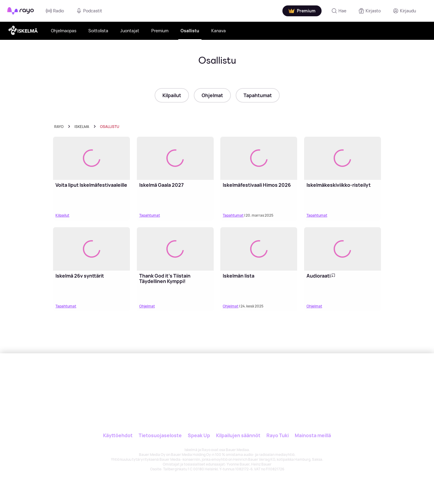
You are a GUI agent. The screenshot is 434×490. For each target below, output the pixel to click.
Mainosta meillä (313, 435)
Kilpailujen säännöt (238, 435)
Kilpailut (171, 95)
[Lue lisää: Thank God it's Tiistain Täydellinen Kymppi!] (175, 249)
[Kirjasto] (369, 11)
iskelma (81, 126)
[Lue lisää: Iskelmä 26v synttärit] (91, 249)
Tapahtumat (258, 95)
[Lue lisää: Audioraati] (342, 249)
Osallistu (190, 30)
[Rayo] (174, 381)
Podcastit (89, 11)
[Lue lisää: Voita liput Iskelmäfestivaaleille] (91, 158)
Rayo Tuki (277, 435)
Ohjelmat (212, 95)
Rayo (59, 126)
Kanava (218, 30)
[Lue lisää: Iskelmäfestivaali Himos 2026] (258, 158)
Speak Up (199, 435)
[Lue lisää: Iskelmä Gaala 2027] (175, 158)
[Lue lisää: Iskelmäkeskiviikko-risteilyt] (342, 158)
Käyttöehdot (118, 435)
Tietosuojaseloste (160, 435)
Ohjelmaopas (63, 30)
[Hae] (338, 11)
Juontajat (129, 30)
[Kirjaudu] (404, 11)
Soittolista (98, 30)
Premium (159, 30)
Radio (55, 11)
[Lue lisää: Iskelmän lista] (258, 249)
